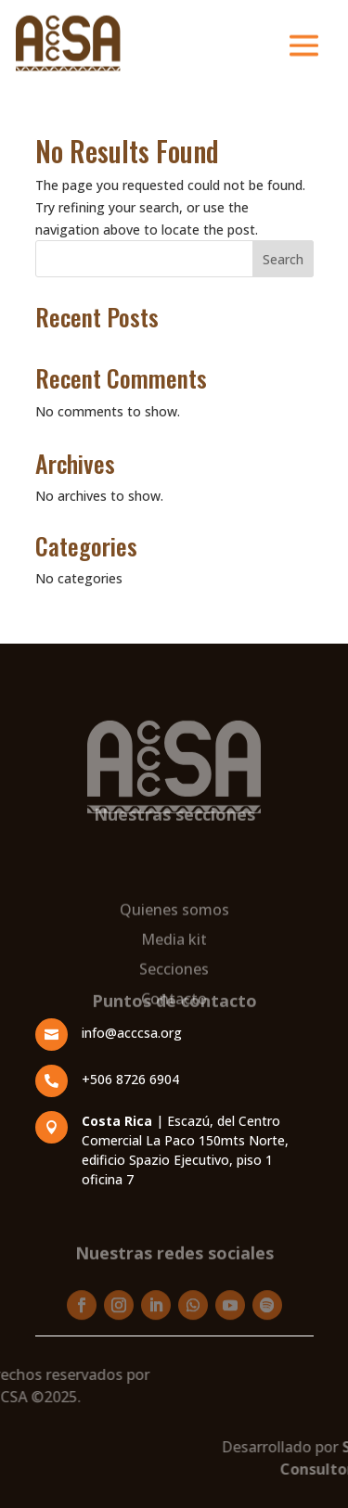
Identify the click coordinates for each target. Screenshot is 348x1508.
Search (283, 259)
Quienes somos (174, 950)
